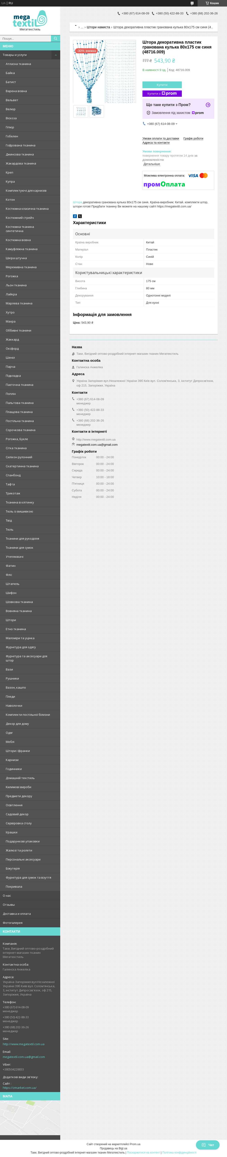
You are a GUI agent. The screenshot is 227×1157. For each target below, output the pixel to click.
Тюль (9, 529)
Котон (10, 199)
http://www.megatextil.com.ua (23, 1044)
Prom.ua (135, 1144)
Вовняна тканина (19, 611)
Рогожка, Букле (17, 439)
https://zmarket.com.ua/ (20, 1088)
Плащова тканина (19, 412)
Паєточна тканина (19, 385)
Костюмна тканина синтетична (20, 229)
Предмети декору (19, 796)
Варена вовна (16, 91)
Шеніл (10, 357)
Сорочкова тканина (20, 430)
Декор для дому (17, 724)
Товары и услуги (15, 55)
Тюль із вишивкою (19, 511)
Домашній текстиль (20, 778)
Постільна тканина (20, 421)
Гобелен (12, 136)
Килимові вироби (18, 787)
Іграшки (11, 832)
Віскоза (11, 118)
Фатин (11, 566)
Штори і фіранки (18, 751)
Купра (10, 181)
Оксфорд (12, 348)
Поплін (11, 394)
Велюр (11, 109)
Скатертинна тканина (22, 466)
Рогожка (12, 276)
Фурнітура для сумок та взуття (28, 877)
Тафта (10, 484)
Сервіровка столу (19, 823)
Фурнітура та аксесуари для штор (26, 658)
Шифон (11, 593)
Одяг (9, 733)
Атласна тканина (18, 64)
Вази (9, 669)
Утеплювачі (14, 556)
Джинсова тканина (20, 154)
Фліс (9, 575)
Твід (9, 520)
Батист (11, 82)
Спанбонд (13, 475)
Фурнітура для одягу (21, 647)
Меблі (10, 742)
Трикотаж (13, 493)
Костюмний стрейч (20, 218)
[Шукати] (55, 38)
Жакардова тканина (21, 163)
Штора (77, 202)
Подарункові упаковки (23, 841)
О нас (7, 895)
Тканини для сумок (19, 547)
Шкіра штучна (16, 258)
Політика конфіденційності (179, 1152)
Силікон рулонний (19, 457)
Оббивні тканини (18, 330)
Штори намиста (98, 27)
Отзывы (9, 904)
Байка (10, 73)
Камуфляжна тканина (22, 249)
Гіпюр (10, 127)
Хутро (10, 312)
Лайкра (11, 294)
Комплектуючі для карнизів (26, 190)
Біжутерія (13, 868)
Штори (11, 620)
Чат (208, 1145)
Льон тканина (16, 285)
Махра (11, 321)
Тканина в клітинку (20, 502)
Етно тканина (16, 629)
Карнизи (12, 760)
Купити (162, 85)
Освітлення (14, 805)
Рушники (12, 678)
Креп (9, 172)
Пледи (10, 696)
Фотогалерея (12, 923)
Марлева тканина (19, 303)
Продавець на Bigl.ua (113, 1148)
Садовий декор (17, 814)
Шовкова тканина (19, 602)
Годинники (14, 769)
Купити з (162, 93)
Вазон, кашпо (16, 687)
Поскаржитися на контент (143, 1152)
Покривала (14, 886)
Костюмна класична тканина (27, 208)
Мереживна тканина (21, 267)
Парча (10, 366)
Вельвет (12, 100)
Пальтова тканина (20, 403)
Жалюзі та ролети (19, 850)
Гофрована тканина (20, 145)
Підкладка (13, 376)
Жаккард (12, 339)
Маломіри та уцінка (20, 638)
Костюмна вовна (18, 240)
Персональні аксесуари (23, 859)
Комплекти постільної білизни (28, 714)
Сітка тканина (16, 448)
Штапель (12, 584)
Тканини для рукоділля (22, 538)
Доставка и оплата (17, 914)
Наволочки (14, 705)
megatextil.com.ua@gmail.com (24, 1057)
